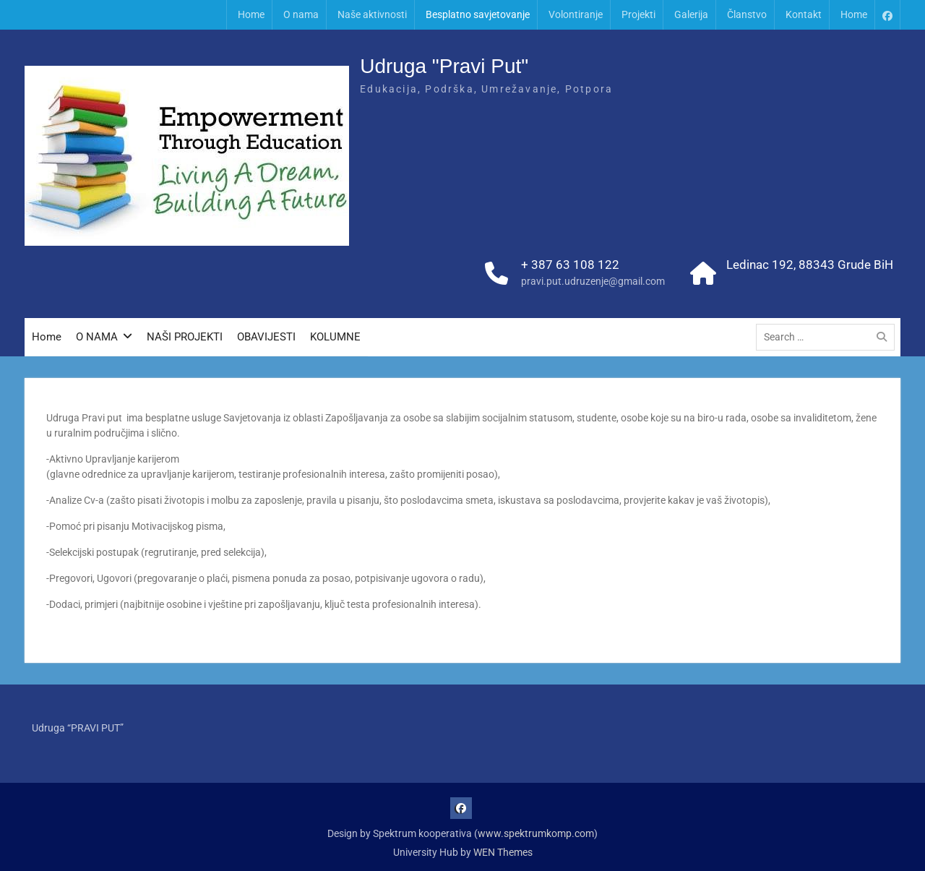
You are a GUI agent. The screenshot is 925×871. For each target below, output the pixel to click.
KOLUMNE (335, 336)
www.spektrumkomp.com (536, 833)
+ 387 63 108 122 (570, 264)
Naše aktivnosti (372, 14)
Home (251, 14)
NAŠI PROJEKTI (185, 336)
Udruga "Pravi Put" (444, 66)
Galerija (691, 14)
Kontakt (804, 14)
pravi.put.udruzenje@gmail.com (593, 281)
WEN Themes (503, 852)
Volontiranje (575, 14)
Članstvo (747, 14)
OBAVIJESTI (266, 336)
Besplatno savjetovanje (478, 14)
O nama (301, 14)
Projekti (638, 14)
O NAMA (97, 336)
